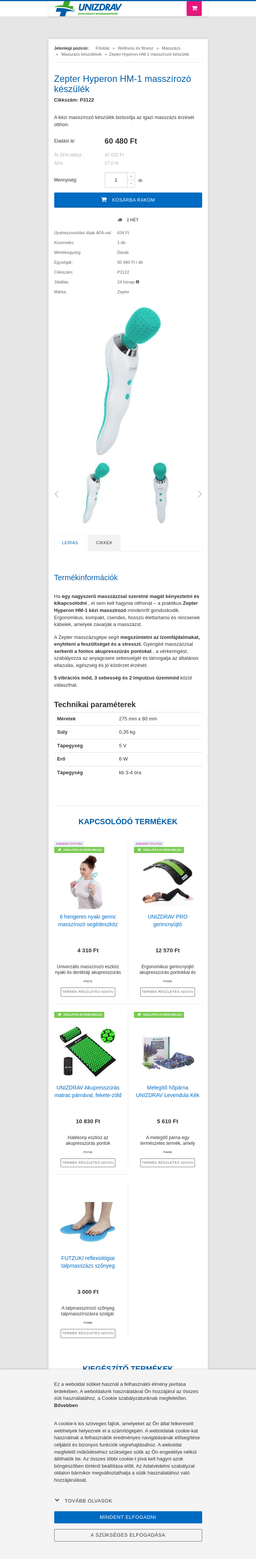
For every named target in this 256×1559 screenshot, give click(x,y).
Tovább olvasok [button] (83, 1501)
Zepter (123, 292)
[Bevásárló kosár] (194, 8)
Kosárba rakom (128, 199)
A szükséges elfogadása (128, 1535)
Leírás (70, 542)
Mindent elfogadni (128, 1517)
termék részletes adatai (88, 992)
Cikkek (104, 542)
